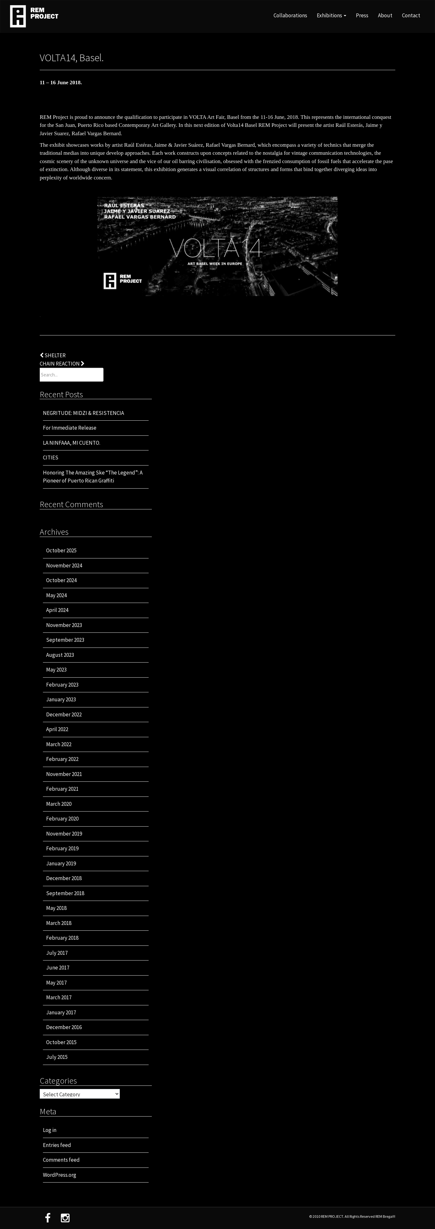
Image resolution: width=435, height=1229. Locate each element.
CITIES (50, 457)
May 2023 (56, 669)
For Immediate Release (69, 427)
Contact (411, 15)
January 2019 (61, 863)
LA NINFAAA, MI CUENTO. (71, 442)
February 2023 (62, 684)
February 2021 (62, 788)
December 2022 (64, 714)
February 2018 (62, 937)
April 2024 (57, 610)
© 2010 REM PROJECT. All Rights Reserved (342, 1216)
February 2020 (62, 818)
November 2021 (64, 774)
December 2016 (64, 1027)
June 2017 (57, 967)
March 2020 (58, 803)
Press (362, 15)
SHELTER (53, 355)
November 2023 (64, 625)
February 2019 (62, 848)
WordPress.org (59, 1174)
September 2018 (65, 893)
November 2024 (64, 565)
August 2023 (60, 654)
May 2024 (56, 595)
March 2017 (58, 997)
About (385, 15)
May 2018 (56, 907)
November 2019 (64, 833)
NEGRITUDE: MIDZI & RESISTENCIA (83, 413)
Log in (49, 1130)
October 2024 (61, 580)
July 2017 (57, 952)
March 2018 (58, 923)
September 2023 (65, 639)
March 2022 (58, 744)
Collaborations (290, 15)
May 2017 (56, 982)
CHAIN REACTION (62, 363)
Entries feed (57, 1145)
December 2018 (64, 878)
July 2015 (57, 1056)
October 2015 (61, 1042)
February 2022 (62, 759)
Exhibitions (331, 15)
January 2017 (61, 1012)
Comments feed (61, 1159)
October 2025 (61, 550)
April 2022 (57, 729)
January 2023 (61, 699)
